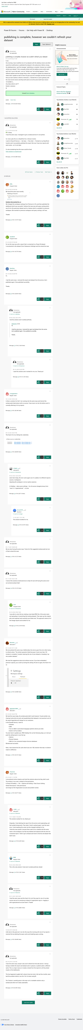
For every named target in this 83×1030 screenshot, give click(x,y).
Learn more (5, 6)
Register (58, 15)
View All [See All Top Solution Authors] (59, 128)
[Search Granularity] (35, 19)
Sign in (64, 15)
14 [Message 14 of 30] (14, 907)
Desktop (49, 30)
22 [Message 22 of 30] (10, 451)
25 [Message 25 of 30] (10, 410)
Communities (49, 11)
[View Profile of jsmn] (14, 604)
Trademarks (79, 1019)
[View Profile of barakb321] (12, 236)
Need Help (13, 99)
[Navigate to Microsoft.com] (5, 12)
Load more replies (28, 1002)
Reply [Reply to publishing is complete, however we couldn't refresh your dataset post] (47, 109)
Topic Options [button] (46, 44)
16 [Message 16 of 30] (14, 841)
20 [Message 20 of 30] (14, 625)
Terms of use (71, 1019)
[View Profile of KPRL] (11, 184)
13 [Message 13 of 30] (10, 793)
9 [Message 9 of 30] (10, 987)
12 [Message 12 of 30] (10, 939)
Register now (50, 24)
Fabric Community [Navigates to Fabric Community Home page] (18, 12)
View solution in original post (13, 151)
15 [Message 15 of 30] (14, 872)
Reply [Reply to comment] (47, 162)
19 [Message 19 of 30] (10, 588)
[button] (36, 44)
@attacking (14, 323)
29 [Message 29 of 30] (10, 251)
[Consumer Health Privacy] (21, 1024)
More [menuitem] (62, 11)
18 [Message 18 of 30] (10, 691)
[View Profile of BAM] (14, 857)
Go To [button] (75, 15)
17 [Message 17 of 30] (10, 755)
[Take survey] (62, 74)
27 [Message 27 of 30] (14, 345)
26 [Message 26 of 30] (10, 293)
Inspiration (35, 11)
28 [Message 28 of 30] (18, 376)
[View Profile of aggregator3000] (14, 708)
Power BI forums (10, 30)
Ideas (42, 11)
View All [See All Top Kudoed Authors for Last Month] (59, 162)
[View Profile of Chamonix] (12, 772)
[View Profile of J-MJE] (14, 809)
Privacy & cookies (62, 1019)
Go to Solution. (30, 93)
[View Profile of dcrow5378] (20, 510)
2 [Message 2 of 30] (10, 156)
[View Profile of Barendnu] (12, 642)
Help (70, 15)
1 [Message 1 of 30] (10, 103)
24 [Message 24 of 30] (18, 524)
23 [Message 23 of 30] (14, 493)
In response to (14, 314)
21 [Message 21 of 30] (10, 556)
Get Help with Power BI (35, 30)
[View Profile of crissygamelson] (13, 393)
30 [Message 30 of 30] (10, 219)
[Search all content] (61, 19)
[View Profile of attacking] (12, 268)
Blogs (56, 11)
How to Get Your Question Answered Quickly (64, 92)
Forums (28, 11)
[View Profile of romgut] (15, 468)
